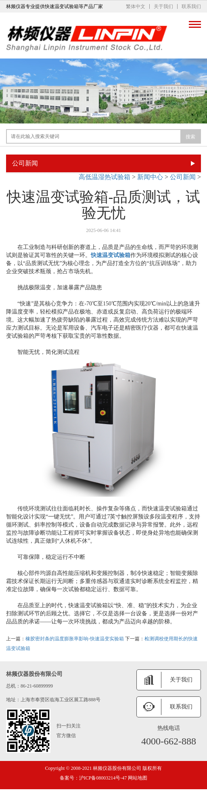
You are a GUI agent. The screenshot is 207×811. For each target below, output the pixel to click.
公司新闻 (183, 176)
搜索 (190, 137)
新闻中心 (150, 176)
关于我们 (163, 6)
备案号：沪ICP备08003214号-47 (93, 778)
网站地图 (137, 778)
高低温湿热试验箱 (104, 176)
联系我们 (191, 6)
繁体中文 (135, 6)
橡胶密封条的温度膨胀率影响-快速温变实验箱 (74, 639)
